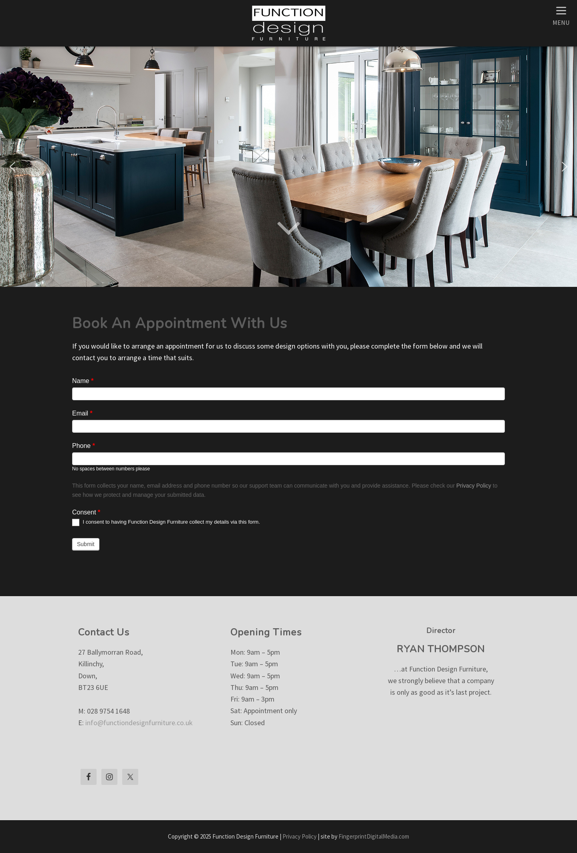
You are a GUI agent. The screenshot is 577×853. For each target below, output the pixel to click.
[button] (12, 166)
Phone (83, 445)
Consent (86, 512)
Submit (86, 544)
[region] (288, 166)
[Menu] (561, 15)
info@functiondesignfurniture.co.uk (139, 722)
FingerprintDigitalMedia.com (374, 836)
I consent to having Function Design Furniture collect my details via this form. (166, 522)
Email (82, 413)
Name (82, 380)
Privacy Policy (473, 485)
